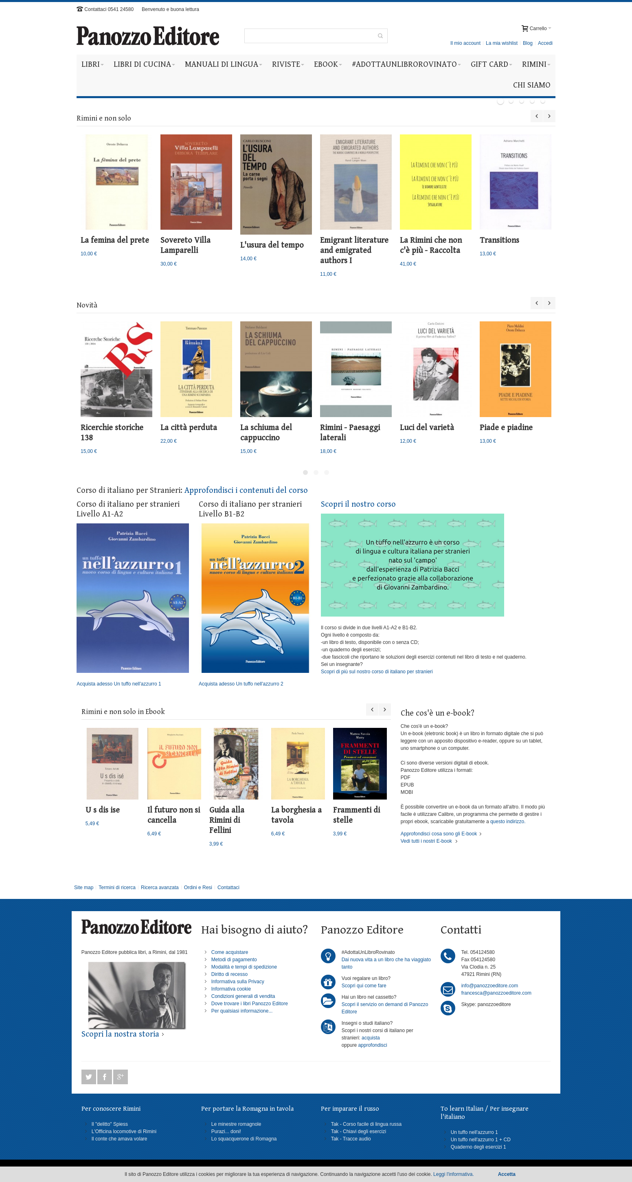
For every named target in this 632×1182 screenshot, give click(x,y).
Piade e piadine (506, 428)
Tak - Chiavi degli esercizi (358, 1131)
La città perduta (188, 428)
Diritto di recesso (229, 974)
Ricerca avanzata (160, 887)
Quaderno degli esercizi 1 (478, 1147)
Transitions (499, 240)
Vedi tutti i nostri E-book (426, 841)
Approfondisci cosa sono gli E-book (439, 834)
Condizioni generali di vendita (243, 996)
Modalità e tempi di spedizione (244, 967)
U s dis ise (103, 810)
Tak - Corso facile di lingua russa (366, 1124)
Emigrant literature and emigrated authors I (354, 251)
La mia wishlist (502, 43)
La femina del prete (115, 240)
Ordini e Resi (198, 887)
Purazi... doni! (226, 1131)
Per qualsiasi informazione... (242, 1011)
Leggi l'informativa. (453, 1174)
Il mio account (465, 43)
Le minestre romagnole (236, 1124)
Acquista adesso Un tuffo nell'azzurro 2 (255, 605)
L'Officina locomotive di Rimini (124, 1131)
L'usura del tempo (272, 245)
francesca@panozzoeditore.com (496, 993)
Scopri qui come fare (364, 986)
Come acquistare (229, 952)
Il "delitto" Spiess (110, 1124)
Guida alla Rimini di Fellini (226, 820)
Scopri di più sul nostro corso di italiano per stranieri (377, 671)
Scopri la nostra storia (120, 1034)
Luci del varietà (427, 428)
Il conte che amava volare (119, 1139)
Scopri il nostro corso (358, 504)
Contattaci (228, 887)
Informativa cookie (231, 989)
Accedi (545, 43)
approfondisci (372, 1045)
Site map (83, 887)
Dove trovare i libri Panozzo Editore (249, 1003)
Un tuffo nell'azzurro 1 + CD (481, 1139)
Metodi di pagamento (234, 959)
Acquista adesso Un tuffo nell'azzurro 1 (133, 605)
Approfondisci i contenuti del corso (246, 490)
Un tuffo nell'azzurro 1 (474, 1132)
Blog (528, 43)
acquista (371, 1038)
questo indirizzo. (507, 821)
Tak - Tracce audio (351, 1139)
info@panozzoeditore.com (489, 986)
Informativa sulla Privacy (237, 981)
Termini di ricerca (117, 887)
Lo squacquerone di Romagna (244, 1139)
